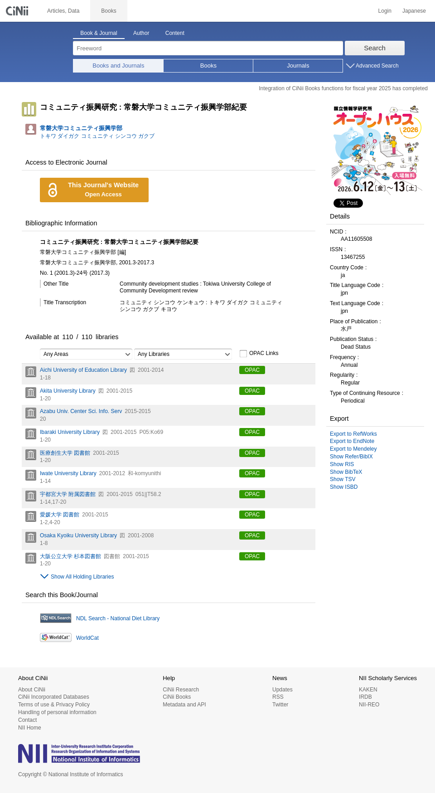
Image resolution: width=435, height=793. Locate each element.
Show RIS (342, 464)
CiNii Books (177, 697)
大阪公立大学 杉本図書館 (70, 556)
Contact (27, 720)
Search (375, 48)
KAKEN (368, 689)
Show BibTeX (346, 472)
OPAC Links (258, 354)
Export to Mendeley (353, 449)
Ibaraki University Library (70, 432)
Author (141, 33)
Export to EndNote (352, 441)
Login (385, 11)
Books (208, 65)
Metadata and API (184, 704)
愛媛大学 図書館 (59, 514)
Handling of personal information (57, 712)
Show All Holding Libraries (82, 577)
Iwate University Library (68, 473)
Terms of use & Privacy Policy (54, 704)
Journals (298, 65)
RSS (278, 697)
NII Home (29, 728)
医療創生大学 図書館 (65, 453)
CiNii (18, 11)
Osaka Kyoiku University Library (78, 535)
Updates (282, 689)
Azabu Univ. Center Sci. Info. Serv (81, 411)
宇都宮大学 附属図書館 (68, 494)
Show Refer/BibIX (351, 456)
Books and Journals (118, 65)
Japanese (414, 11)
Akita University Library (68, 391)
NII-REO (369, 704)
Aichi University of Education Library (83, 370)
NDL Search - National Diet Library (118, 618)
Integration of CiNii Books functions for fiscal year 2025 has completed (343, 88)
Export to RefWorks (353, 434)
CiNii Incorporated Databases (53, 697)
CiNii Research (181, 689)
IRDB (365, 697)
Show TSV (342, 479)
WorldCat (87, 638)
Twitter (280, 704)
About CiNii (31, 689)
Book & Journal (98, 33)
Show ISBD (344, 487)
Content (174, 33)
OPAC (252, 370)
